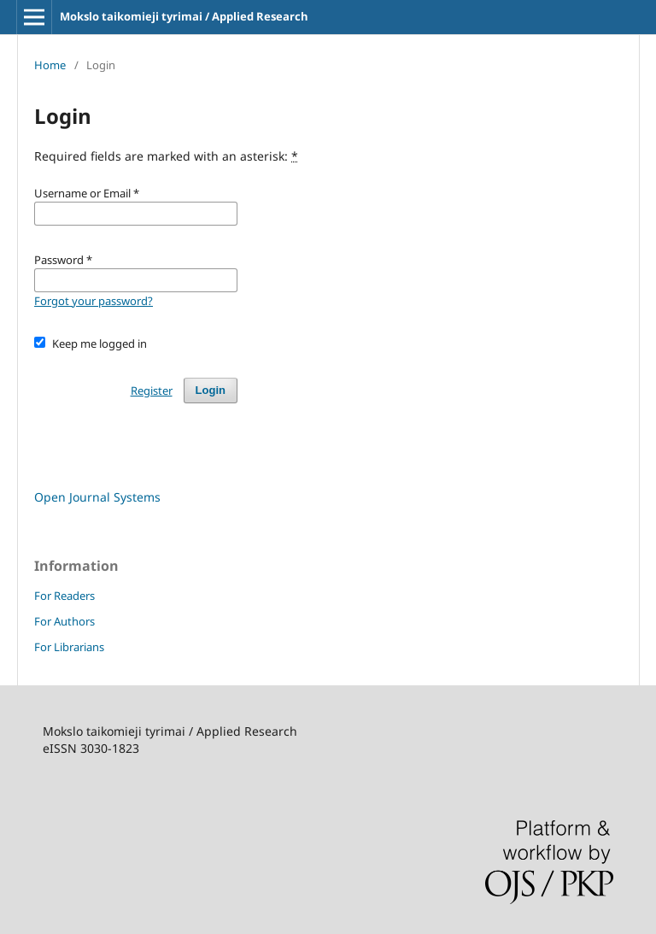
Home (50, 65)
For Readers (64, 595)
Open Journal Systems (97, 497)
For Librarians (69, 647)
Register (152, 390)
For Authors (64, 621)
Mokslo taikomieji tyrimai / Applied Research (184, 16)
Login (211, 390)
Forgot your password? (93, 300)
